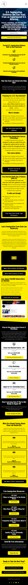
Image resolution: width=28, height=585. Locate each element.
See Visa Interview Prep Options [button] (14, 118)
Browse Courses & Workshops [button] (14, 158)
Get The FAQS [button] (14, 525)
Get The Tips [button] (14, 513)
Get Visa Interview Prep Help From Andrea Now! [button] (14, 572)
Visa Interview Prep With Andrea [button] (14, 37)
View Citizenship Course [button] (14, 396)
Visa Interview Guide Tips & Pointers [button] (14, 202)
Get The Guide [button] (14, 501)
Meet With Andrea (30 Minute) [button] (14, 268)
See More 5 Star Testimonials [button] (14, 481)
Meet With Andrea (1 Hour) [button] (14, 273)
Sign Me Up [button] (14, 553)
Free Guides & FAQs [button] (14, 413)
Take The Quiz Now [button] (14, 537)
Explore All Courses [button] (14, 33)
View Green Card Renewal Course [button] (14, 357)
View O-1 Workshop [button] (14, 377)
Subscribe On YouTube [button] (13, 297)
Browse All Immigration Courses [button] (14, 567)
